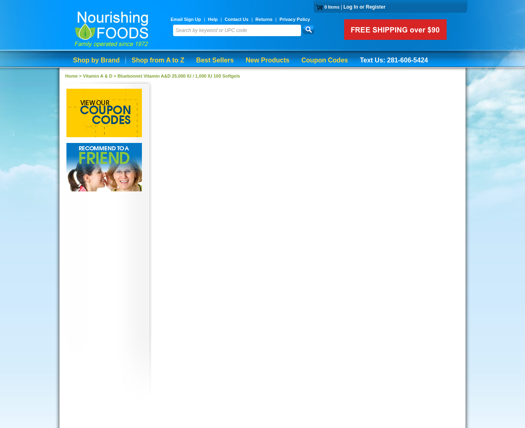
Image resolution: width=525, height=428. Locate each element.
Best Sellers (215, 60)
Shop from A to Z (158, 60)
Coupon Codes (324, 60)
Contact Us (237, 19)
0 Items (332, 7)
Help (213, 19)
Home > (74, 76)
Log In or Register (364, 7)
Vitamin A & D (97, 76)
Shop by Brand (96, 60)
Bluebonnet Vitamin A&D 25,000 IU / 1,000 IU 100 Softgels (178, 76)
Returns (264, 19)
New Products (268, 60)
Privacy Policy (294, 19)
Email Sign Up (186, 19)
